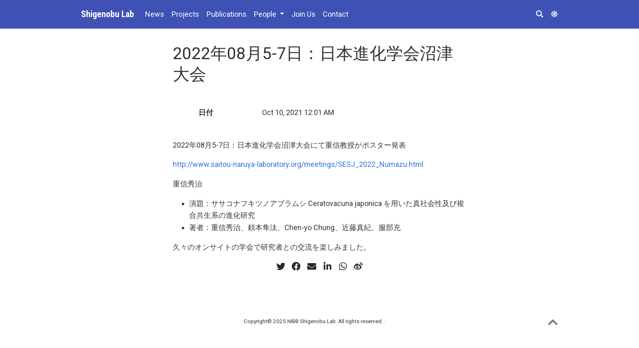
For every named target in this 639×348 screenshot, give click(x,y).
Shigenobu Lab (107, 14)
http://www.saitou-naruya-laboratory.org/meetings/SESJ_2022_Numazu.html (298, 164)
